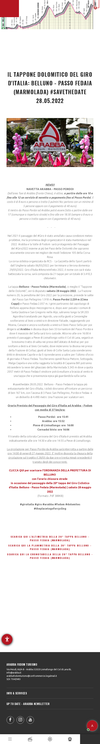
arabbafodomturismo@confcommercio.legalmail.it (32, 676)
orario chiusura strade (53, 478)
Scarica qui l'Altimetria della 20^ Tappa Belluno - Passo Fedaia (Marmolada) (50, 538)
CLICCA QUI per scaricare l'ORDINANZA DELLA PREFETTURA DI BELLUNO (50, 472)
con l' (35, 478)
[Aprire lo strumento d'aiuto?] (7, 639)
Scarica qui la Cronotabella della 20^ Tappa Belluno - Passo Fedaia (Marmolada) (50, 556)
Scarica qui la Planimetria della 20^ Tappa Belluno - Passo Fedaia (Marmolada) (50, 547)
